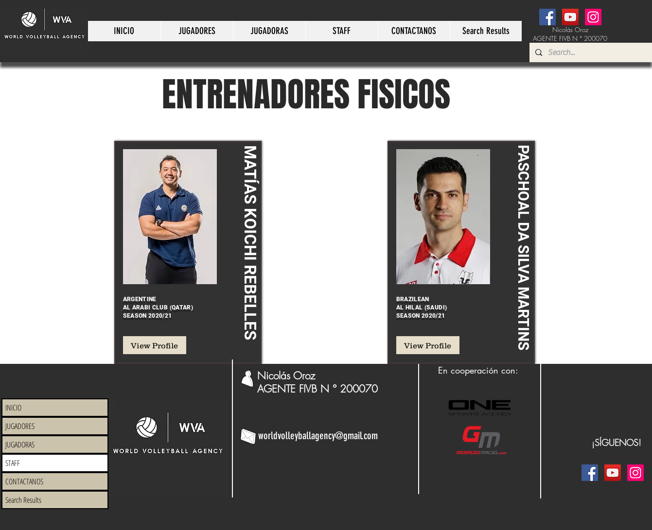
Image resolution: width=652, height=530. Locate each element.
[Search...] (597, 52)
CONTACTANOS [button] (24, 481)
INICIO (13, 407)
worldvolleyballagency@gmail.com (318, 435)
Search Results (23, 500)
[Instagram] (593, 17)
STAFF (12, 463)
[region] (188, 252)
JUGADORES (20, 426)
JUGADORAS (20, 444)
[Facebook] (547, 17)
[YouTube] (570, 17)
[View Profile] (154, 345)
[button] (196, 31)
